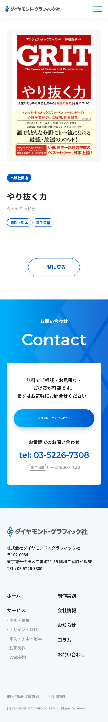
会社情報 (67, 610)
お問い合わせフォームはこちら (54, 418)
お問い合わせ (71, 654)
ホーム (14, 596)
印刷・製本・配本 (25, 638)
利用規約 (57, 696)
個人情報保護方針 (23, 696)
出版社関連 (19, 177)
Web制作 (18, 657)
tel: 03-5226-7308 (54, 455)
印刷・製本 (19, 222)
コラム (64, 640)
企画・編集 (19, 620)
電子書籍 (43, 222)
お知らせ (67, 625)
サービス (16, 610)
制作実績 (67, 596)
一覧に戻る (54, 267)
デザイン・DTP (24, 629)
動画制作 (17, 647)
